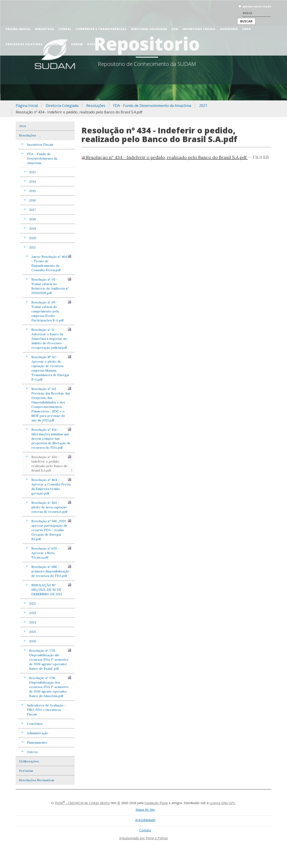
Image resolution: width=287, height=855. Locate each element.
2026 (32, 641)
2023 (32, 613)
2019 (32, 229)
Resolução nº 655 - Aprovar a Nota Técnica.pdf (51, 552)
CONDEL (65, 29)
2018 (32, 219)
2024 (32, 622)
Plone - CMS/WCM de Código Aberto (82, 803)
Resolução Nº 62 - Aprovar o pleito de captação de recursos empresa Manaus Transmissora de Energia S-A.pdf (51, 368)
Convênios (35, 724)
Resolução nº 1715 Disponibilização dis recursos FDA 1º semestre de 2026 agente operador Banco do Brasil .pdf (50, 659)
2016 (32, 200)
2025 (32, 632)
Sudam (77, 44)
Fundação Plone (156, 803)
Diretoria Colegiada (149, 29)
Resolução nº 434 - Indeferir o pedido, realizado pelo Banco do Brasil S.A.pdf (51, 463)
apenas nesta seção (256, 6)
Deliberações (29, 761)
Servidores (57, 44)
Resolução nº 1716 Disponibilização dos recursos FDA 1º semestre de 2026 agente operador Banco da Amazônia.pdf (50, 687)
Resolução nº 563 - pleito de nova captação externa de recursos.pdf (51, 507)
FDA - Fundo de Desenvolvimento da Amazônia (152, 105)
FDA (175, 29)
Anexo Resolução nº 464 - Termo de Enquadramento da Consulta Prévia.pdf (51, 263)
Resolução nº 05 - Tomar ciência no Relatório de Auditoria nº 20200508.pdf (51, 286)
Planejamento (37, 742)
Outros (32, 752)
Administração (37, 733)
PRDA (246, 29)
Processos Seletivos (24, 44)
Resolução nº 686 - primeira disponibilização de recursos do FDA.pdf (51, 571)
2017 (32, 210)
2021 (203, 105)
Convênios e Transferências (101, 29)
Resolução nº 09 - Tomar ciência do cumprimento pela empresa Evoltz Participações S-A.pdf (51, 311)
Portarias (26, 771)
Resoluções (95, 105)
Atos (22, 126)
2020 (32, 238)
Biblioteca (44, 29)
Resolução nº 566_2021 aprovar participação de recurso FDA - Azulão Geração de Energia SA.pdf (51, 530)
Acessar (94, 44)
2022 (32, 604)
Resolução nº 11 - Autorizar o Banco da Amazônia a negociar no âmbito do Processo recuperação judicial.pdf (51, 338)
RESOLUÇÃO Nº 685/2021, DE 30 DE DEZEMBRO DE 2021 (51, 589)
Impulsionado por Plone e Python (143, 838)
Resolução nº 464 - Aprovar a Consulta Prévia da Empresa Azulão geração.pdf (51, 486)
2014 (32, 182)
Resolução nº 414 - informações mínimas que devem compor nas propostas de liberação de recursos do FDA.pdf (51, 438)
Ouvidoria (229, 29)
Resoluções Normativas (36, 780)
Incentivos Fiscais (199, 29)
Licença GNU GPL (222, 803)
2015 (32, 191)
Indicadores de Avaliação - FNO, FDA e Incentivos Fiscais (46, 709)
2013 (32, 172)
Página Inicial (18, 29)
